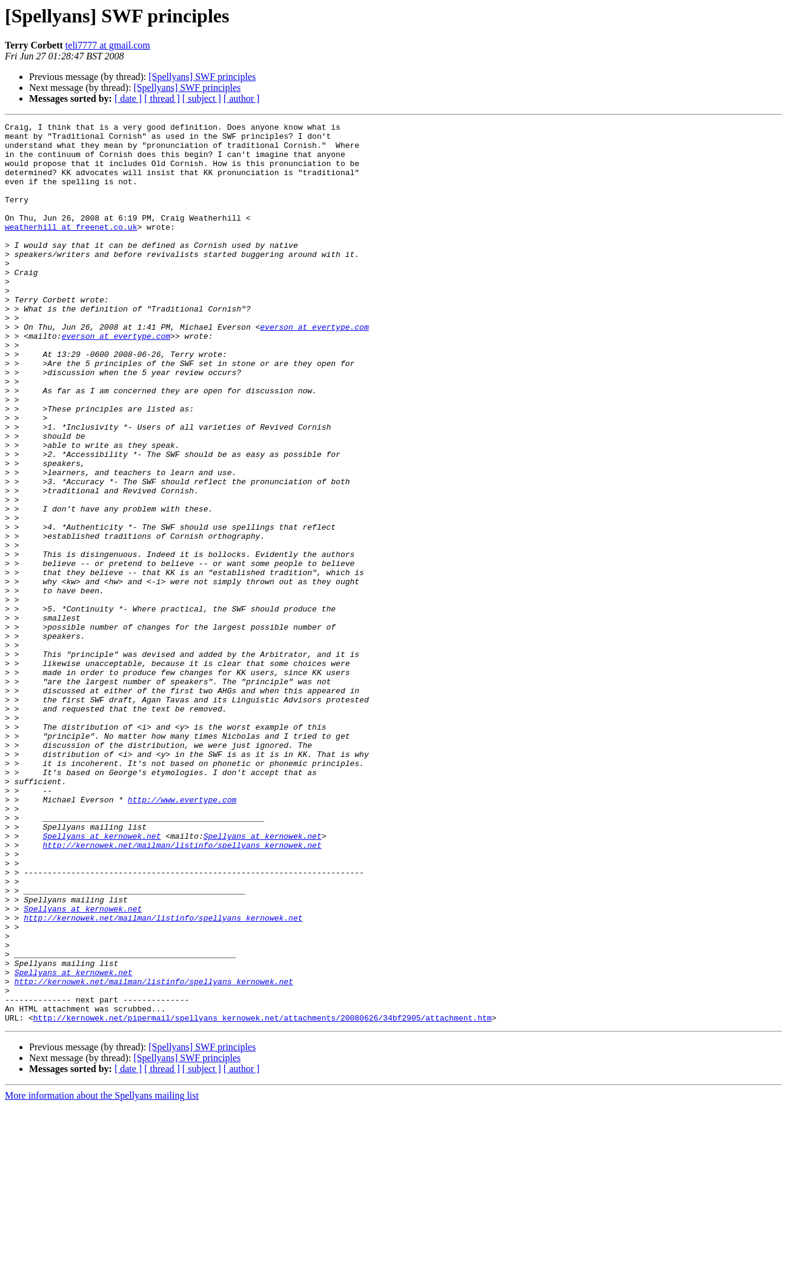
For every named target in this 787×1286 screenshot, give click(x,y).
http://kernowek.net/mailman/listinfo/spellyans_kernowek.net (181, 990)
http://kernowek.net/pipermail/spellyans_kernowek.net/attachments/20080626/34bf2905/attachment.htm (262, 1197)
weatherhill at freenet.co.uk (71, 248)
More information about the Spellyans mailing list (102, 1275)
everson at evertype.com (314, 368)
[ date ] (128, 98)
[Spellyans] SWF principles (202, 77)
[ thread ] (162, 98)
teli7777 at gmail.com (107, 45)
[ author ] (242, 98)
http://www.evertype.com (182, 935)
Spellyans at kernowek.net (101, 979)
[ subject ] (201, 98)
